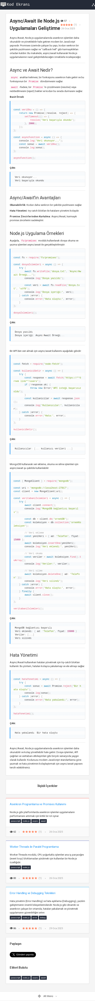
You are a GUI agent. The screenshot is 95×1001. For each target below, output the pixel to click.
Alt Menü (46, 996)
